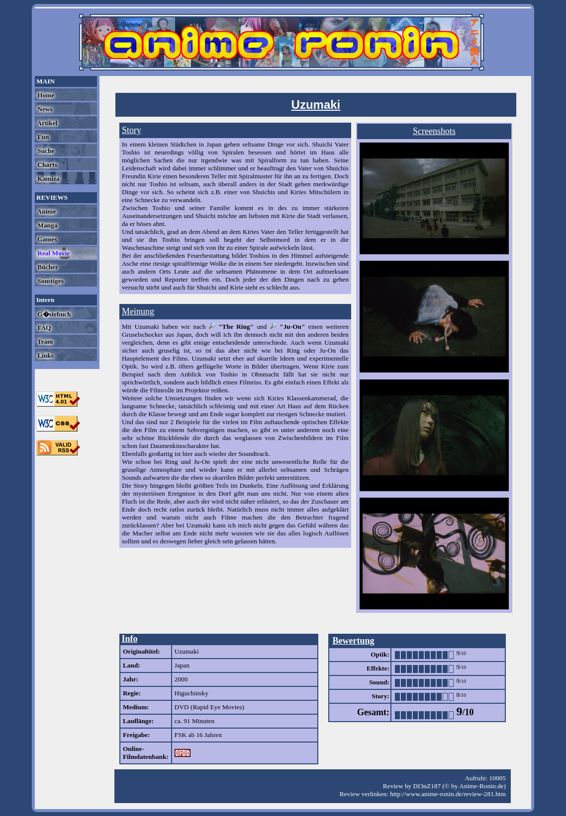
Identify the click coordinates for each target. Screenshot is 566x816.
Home (45, 95)
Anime (46, 211)
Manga (46, 225)
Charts (46, 164)
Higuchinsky (191, 693)
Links (45, 355)
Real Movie (53, 253)
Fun (42, 137)
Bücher (47, 267)
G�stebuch (53, 314)
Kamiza (48, 178)
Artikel (46, 123)
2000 (181, 679)
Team (44, 341)
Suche (45, 150)
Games (46, 239)
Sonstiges (50, 281)
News (44, 109)
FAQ (43, 327)
